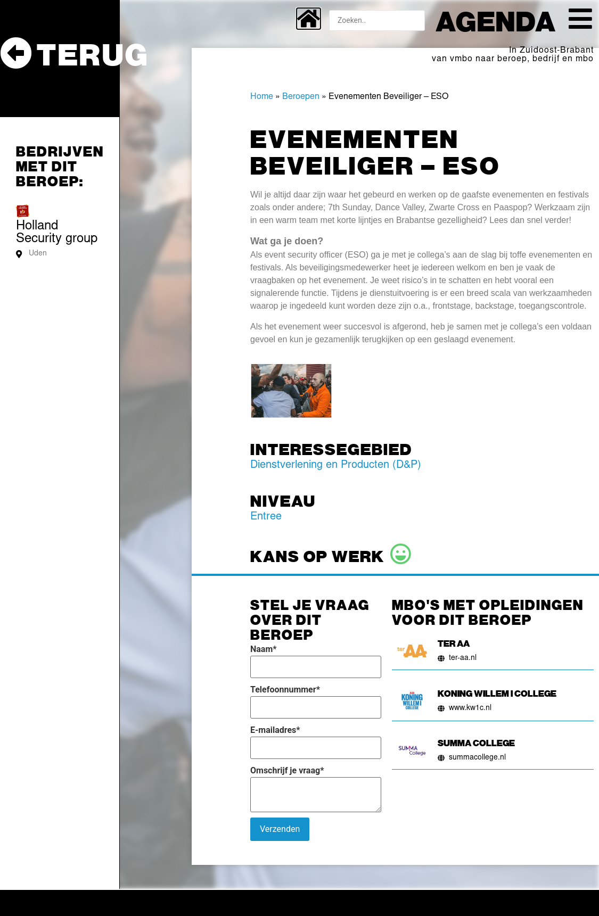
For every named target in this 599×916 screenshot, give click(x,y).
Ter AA (454, 643)
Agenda (496, 20)
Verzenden (280, 829)
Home (261, 97)
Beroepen (300, 97)
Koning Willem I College (497, 693)
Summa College (476, 742)
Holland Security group (56, 233)
